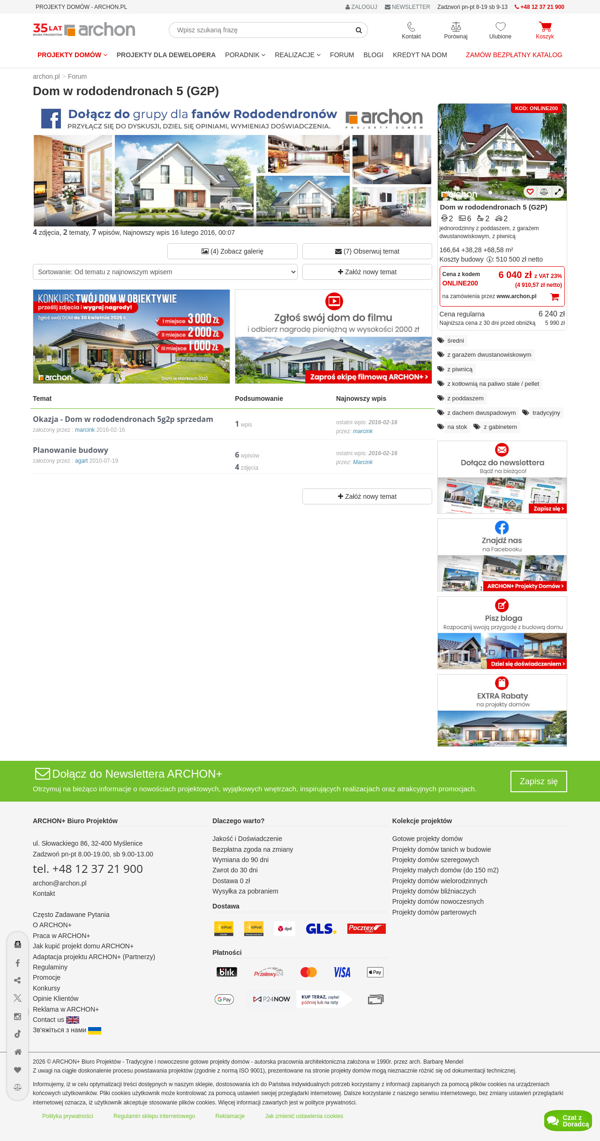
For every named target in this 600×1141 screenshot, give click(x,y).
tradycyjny (546, 412)
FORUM (342, 55)
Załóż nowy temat (367, 272)
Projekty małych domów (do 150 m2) (445, 870)
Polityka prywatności (67, 1116)
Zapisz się (539, 781)
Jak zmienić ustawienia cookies (304, 1116)
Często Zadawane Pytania (71, 914)
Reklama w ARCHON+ (66, 1009)
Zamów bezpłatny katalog (514, 55)
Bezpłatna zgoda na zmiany (252, 849)
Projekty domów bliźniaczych (434, 891)
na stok (457, 426)
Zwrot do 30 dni (235, 870)
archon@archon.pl (60, 883)
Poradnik (245, 55)
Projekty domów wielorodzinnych (440, 881)
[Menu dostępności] (18, 917)
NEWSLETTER (407, 7)
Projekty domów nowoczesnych (438, 901)
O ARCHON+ (52, 925)
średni (456, 340)
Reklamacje (230, 1116)
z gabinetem (500, 426)
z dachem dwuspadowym (482, 412)
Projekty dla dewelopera (166, 55)
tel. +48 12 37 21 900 (88, 868)
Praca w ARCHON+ (61, 935)
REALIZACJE (298, 55)
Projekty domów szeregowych (435, 859)
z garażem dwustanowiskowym (490, 354)
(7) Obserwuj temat (367, 251)
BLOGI (373, 55)
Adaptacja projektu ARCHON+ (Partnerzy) (94, 957)
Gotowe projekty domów (427, 838)
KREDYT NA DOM (420, 55)
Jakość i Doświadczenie (247, 838)
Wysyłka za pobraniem (245, 891)
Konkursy (46, 988)
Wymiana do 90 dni (240, 859)
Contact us (56, 1019)
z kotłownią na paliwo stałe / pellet (494, 383)
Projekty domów (72, 55)
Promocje (46, 977)
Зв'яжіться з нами (67, 1030)
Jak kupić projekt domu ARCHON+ (83, 946)
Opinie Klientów (55, 998)
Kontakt (44, 893)
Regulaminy (50, 967)
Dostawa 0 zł (231, 881)
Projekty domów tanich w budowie (441, 849)
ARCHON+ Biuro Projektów (75, 821)
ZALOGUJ (361, 7)
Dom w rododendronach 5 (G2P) (494, 207)
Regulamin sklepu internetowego (154, 1116)
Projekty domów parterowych (434, 912)
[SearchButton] (359, 30)
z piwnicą (460, 369)
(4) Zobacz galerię (232, 251)
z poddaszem (466, 398)
